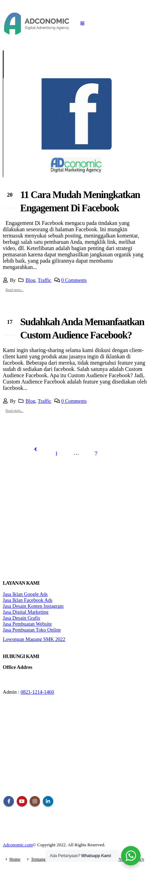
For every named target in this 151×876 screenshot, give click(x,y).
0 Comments (74, 280)
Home (15, 859)
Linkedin (48, 801)
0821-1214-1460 (37, 692)
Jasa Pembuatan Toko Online (32, 630)
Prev (36, 449)
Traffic (44, 280)
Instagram (35, 801)
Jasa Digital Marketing (25, 612)
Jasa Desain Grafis (21, 618)
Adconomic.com (18, 844)
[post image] (75, 114)
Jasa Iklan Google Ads (25, 594)
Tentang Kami (44, 859)
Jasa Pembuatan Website (27, 624)
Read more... (14, 290)
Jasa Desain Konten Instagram (33, 606)
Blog (30, 280)
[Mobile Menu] (82, 24)
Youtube (22, 801)
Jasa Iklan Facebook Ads (28, 600)
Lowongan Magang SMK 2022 (34, 639)
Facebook (8, 801)
